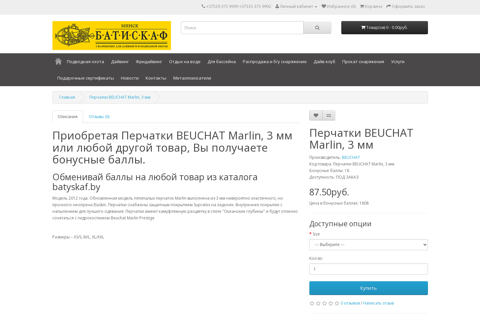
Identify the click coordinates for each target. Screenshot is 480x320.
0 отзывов (350, 303)
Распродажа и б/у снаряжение (275, 61)
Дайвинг (120, 61)
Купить (368, 287)
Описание (68, 116)
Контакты (156, 78)
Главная (67, 97)
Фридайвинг (149, 61)
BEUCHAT (351, 157)
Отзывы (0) (99, 116)
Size (316, 234)
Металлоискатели (192, 78)
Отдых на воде (185, 61)
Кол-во (316, 258)
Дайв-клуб (324, 61)
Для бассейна (222, 61)
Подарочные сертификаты (85, 78)
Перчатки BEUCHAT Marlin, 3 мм (120, 97)
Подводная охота (85, 61)
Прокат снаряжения (363, 61)
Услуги (398, 61)
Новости (130, 78)
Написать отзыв (378, 303)
